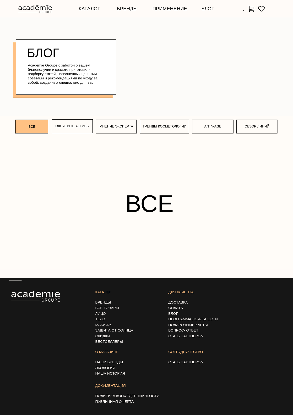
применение (169, 8)
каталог (89, 8)
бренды (127, 8)
